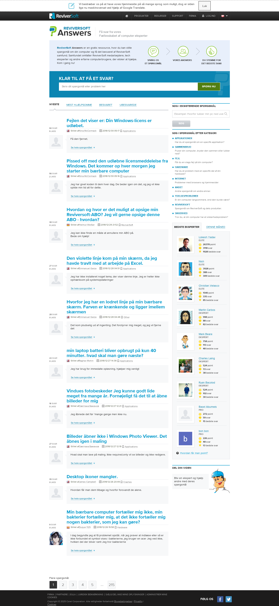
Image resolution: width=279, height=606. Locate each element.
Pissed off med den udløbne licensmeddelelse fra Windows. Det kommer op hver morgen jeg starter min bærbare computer (117, 166)
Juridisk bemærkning (90, 594)
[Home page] (126, 16)
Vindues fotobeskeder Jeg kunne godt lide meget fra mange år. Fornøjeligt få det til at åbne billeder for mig (117, 396)
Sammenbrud (183, 147)
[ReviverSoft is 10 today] (118, 16)
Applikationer (183, 138)
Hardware (181, 167)
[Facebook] (220, 602)
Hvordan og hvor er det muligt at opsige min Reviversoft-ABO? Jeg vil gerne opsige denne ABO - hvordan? (113, 214)
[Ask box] (128, 86)
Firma (50, 594)
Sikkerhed (181, 213)
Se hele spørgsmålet (81, 147)
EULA (73, 594)
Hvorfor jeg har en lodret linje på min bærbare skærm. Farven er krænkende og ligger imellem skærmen (116, 307)
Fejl (177, 158)
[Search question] (200, 114)
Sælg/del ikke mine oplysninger (125, 594)
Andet (179, 187)
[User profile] (56, 146)
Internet (180, 179)
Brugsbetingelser (123, 601)
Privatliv (138, 601)
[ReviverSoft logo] (64, 16)
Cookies (51, 604)
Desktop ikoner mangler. (92, 476)
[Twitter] (229, 602)
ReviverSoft (182, 205)
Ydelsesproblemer (186, 196)
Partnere (62, 594)
